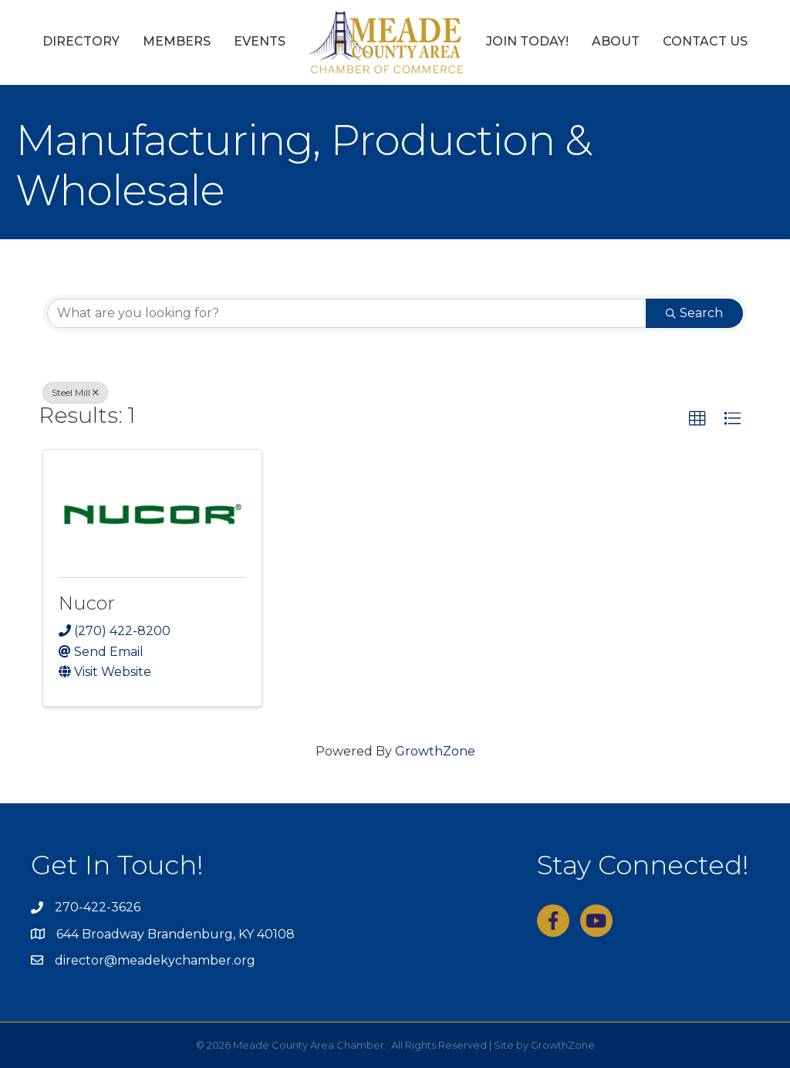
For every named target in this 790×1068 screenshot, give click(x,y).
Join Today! (527, 41)
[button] (697, 419)
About (616, 41)
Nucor (87, 603)
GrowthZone (435, 751)
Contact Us (705, 41)
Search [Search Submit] (694, 313)
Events (259, 41)
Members (177, 41)
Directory (81, 41)
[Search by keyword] (347, 313)
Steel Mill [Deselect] (75, 392)
